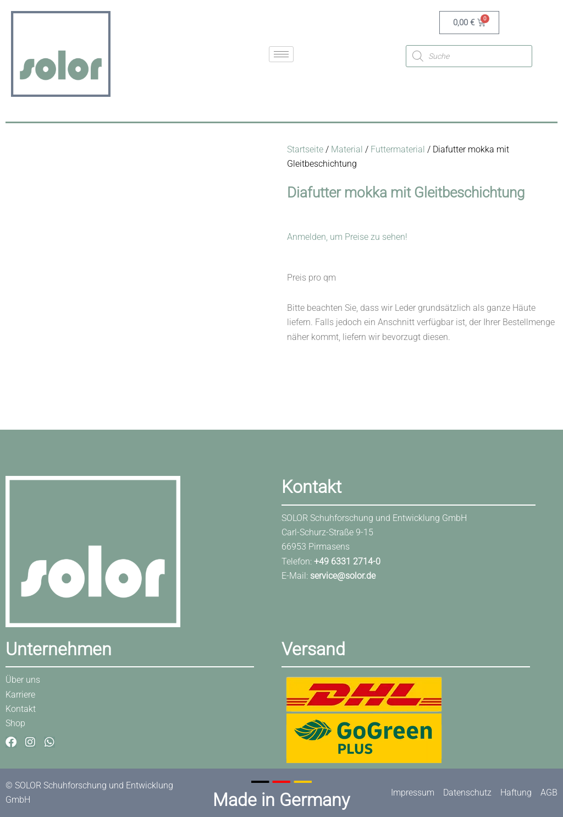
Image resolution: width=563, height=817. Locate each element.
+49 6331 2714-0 (347, 561)
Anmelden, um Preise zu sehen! (347, 237)
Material (347, 149)
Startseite (305, 149)
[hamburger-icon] (281, 54)
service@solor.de (343, 576)
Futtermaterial (398, 149)
